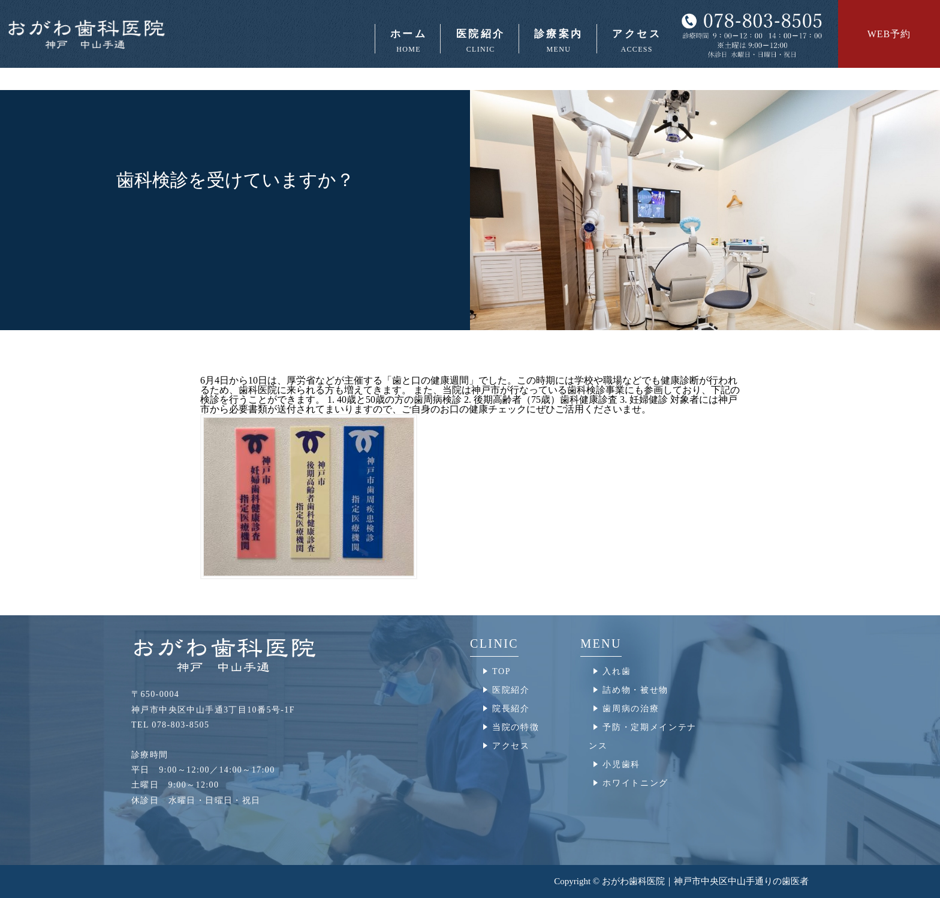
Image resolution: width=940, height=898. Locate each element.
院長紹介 (511, 708)
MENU (601, 643)
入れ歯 (616, 671)
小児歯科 (621, 764)
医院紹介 (479, 40)
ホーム (407, 40)
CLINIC (494, 643)
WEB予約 (889, 34)
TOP (501, 671)
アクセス (635, 40)
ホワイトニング (635, 783)
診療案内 (557, 40)
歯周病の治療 (630, 708)
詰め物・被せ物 (635, 690)
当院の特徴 (515, 727)
